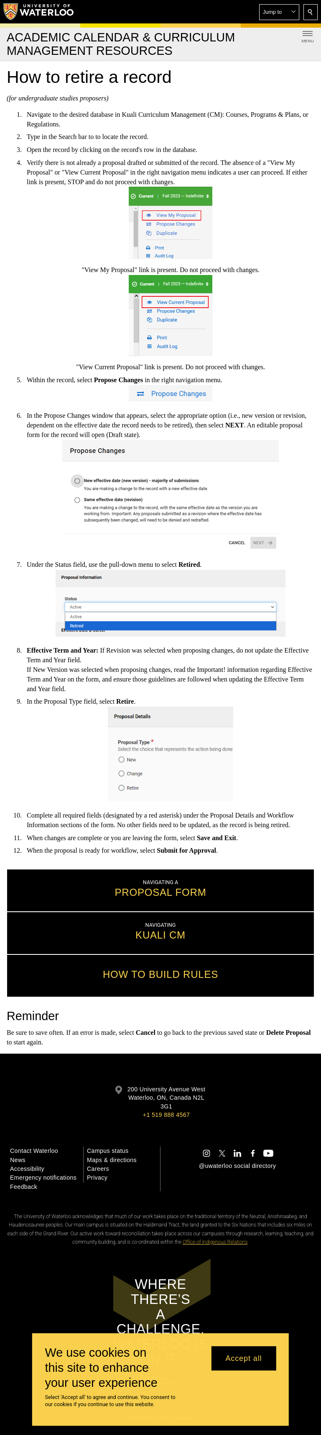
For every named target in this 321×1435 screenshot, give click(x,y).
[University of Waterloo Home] (38, 11)
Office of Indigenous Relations (215, 1242)
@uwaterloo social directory (237, 1165)
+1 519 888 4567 (166, 1114)
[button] (279, 12)
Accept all (243, 1358)
